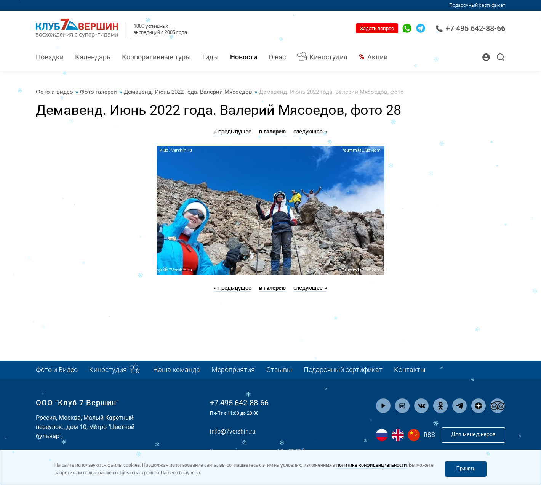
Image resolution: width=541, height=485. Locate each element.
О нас (277, 57)
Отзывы (279, 370)
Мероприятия (233, 370)
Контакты (410, 370)
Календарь (92, 57)
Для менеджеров (473, 435)
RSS (429, 434)
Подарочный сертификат (477, 5)
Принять (465, 469)
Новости (243, 57)
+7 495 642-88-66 (470, 28)
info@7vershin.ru (233, 431)
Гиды (210, 57)
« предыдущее (232, 132)
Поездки (50, 57)
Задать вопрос (377, 28)
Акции (377, 57)
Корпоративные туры (156, 57)
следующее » (310, 132)
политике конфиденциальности (371, 465)
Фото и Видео (57, 370)
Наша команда (176, 370)
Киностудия (328, 57)
